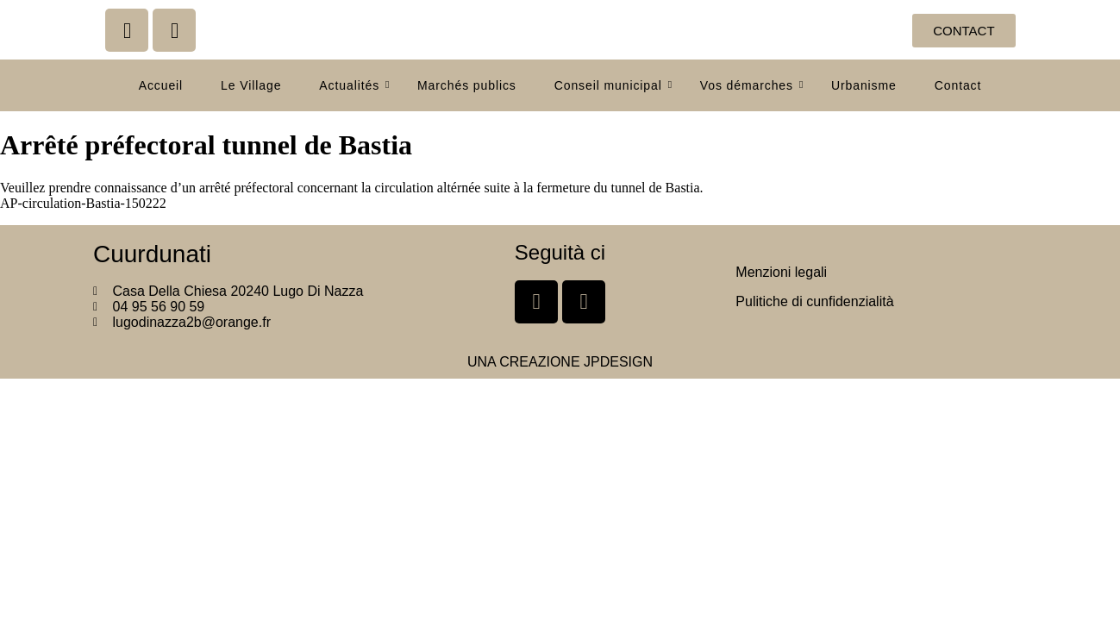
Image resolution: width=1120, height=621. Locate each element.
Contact (958, 85)
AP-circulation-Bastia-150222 (83, 203)
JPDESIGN (618, 361)
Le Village (251, 85)
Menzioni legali (781, 272)
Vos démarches (752, 85)
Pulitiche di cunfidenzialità (814, 301)
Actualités (354, 85)
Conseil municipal (613, 85)
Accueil (161, 85)
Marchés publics (466, 85)
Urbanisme (864, 85)
